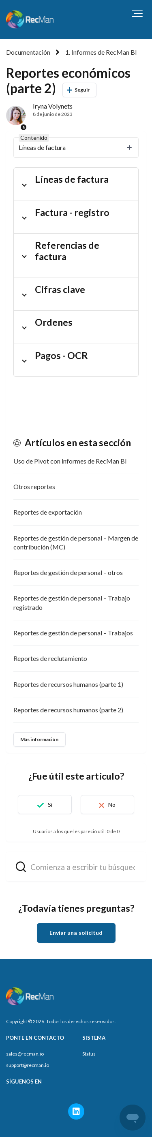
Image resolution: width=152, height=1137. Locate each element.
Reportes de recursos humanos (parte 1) (68, 684)
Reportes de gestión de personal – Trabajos (73, 633)
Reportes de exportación (47, 512)
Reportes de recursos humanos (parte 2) (68, 710)
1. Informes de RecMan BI (101, 52)
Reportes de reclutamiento (50, 658)
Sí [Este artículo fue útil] (50, 804)
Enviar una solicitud (76, 932)
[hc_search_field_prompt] (76, 866)
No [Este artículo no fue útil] (112, 804)
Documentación (28, 52)
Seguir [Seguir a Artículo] (82, 90)
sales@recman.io (25, 1054)
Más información (39, 739)
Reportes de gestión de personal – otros (68, 572)
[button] (137, 13)
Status (89, 1054)
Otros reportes (34, 486)
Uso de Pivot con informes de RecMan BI (70, 461)
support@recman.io (27, 1065)
